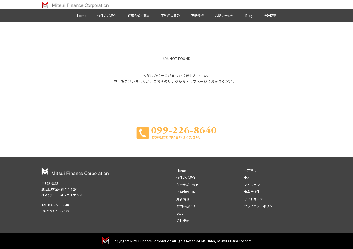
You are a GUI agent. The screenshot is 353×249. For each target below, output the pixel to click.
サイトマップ (253, 199)
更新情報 (197, 15)
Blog (248, 15)
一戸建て (250, 170)
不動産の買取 (170, 15)
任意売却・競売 (139, 15)
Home (81, 15)
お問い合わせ (224, 15)
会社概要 (270, 15)
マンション (252, 185)
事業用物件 (252, 192)
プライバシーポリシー (260, 206)
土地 (247, 177)
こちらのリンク (165, 81)
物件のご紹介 (106, 15)
